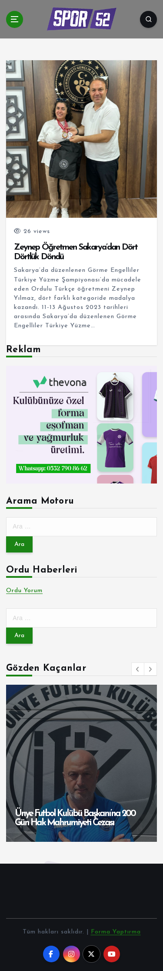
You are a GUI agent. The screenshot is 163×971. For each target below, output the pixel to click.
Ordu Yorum (24, 590)
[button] (137, 669)
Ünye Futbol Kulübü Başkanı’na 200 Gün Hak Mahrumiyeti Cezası (75, 818)
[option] (81, 763)
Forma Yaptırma (116, 932)
